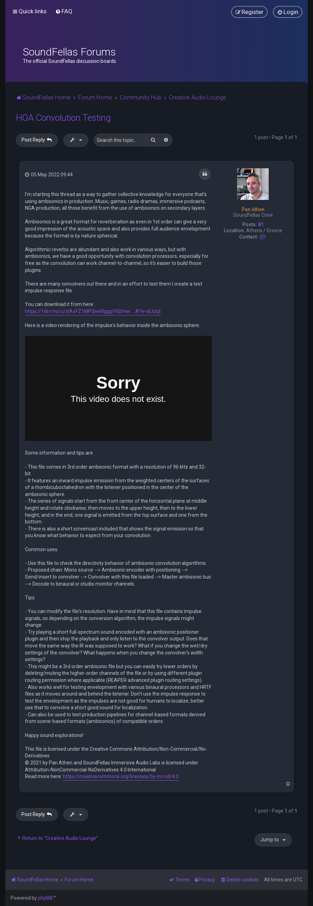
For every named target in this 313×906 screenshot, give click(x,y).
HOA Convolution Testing (63, 118)
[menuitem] (63, 11)
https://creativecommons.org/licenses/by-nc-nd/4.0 (121, 776)
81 (261, 224)
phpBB (45, 898)
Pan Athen (253, 209)
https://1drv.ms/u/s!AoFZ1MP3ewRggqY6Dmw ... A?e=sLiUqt (93, 311)
